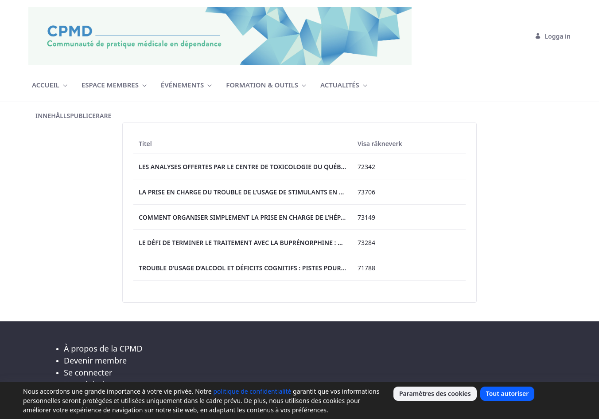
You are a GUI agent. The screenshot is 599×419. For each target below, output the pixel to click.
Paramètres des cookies (435, 393)
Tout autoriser (507, 393)
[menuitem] (49, 85)
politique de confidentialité (252, 391)
